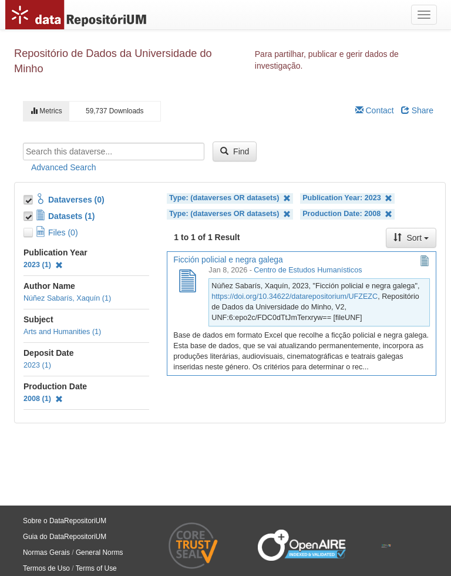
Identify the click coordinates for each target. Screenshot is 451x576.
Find (234, 151)
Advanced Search (63, 167)
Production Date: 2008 (347, 214)
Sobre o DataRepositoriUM (64, 521)
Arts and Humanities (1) (62, 332)
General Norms (99, 552)
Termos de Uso (46, 568)
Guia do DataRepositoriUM (64, 537)
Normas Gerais (46, 552)
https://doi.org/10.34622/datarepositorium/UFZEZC (294, 296)
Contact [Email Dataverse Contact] (374, 110)
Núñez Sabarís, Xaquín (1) (67, 298)
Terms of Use (96, 568)
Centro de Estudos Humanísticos (308, 270)
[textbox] (113, 151)
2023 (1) (43, 265)
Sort (411, 237)
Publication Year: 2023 (347, 198)
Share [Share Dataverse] (417, 110)
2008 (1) (43, 399)
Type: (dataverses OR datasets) (230, 198)
